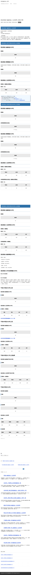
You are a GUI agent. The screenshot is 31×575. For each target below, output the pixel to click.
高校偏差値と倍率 (5, 1)
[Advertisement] (15, 11)
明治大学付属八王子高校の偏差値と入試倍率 (15, 512)
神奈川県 (19, 22)
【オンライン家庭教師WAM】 (20, 100)
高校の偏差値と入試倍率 (10, 475)
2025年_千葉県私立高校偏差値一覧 (12, 535)
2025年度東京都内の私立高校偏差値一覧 (7, 567)
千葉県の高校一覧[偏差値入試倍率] (12, 520)
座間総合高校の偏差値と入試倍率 (23, 464)
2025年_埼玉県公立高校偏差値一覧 (6, 564)
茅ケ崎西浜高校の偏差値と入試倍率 (8, 464)
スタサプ (15, 97)
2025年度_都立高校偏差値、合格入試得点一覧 (15, 490)
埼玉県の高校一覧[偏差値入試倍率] (12, 542)
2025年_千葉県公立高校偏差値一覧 (12, 483)
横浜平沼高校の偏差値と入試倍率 (12, 505)
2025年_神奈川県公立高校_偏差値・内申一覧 (15, 497)
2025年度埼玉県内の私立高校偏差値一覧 (7, 561)
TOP (4, 3)
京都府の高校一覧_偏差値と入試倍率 (13, 527)
